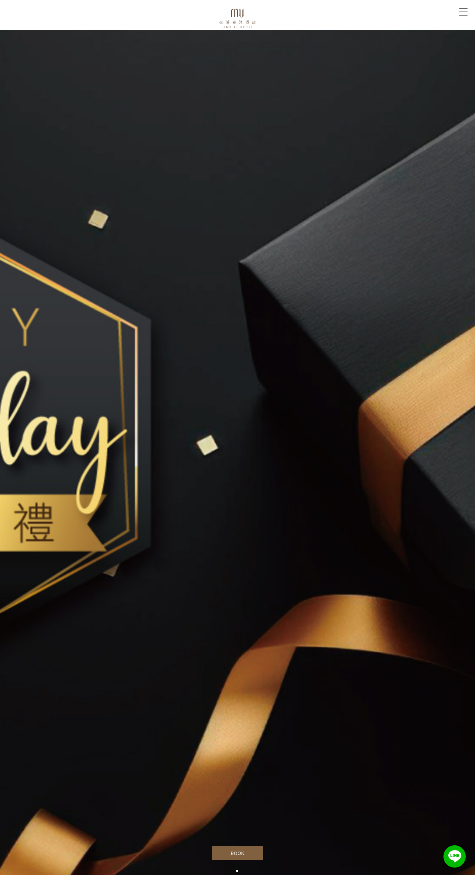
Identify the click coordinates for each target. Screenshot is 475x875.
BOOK (238, 853)
